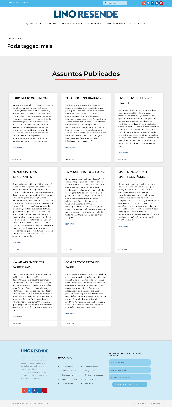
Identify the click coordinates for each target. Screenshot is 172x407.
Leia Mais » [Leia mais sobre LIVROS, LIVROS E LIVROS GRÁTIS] (123, 152)
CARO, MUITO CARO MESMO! (31, 98)
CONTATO (52, 23)
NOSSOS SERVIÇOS (72, 23)
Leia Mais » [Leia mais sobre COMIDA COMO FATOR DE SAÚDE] (70, 314)
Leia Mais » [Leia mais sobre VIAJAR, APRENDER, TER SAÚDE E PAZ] (17, 316)
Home (11, 38)
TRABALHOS (94, 23)
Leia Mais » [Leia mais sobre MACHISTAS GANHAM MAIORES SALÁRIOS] (123, 226)
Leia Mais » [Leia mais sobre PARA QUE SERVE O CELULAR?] (70, 224)
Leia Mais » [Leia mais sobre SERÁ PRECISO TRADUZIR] (70, 147)
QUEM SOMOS (33, 23)
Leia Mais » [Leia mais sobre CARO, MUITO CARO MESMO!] (17, 147)
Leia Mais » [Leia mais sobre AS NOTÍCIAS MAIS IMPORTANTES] (17, 243)
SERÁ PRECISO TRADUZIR (83, 98)
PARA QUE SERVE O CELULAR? (85, 172)
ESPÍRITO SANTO (115, 23)
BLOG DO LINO (138, 23)
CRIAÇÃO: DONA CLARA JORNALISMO (147, 404)
